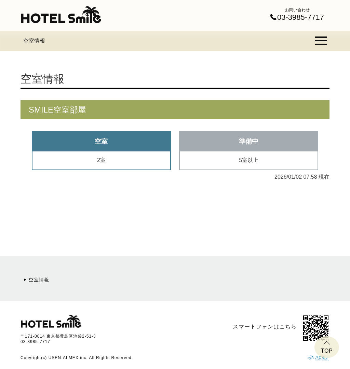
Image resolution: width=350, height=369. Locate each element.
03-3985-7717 (35, 341)
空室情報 (34, 41)
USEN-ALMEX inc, (68, 357)
